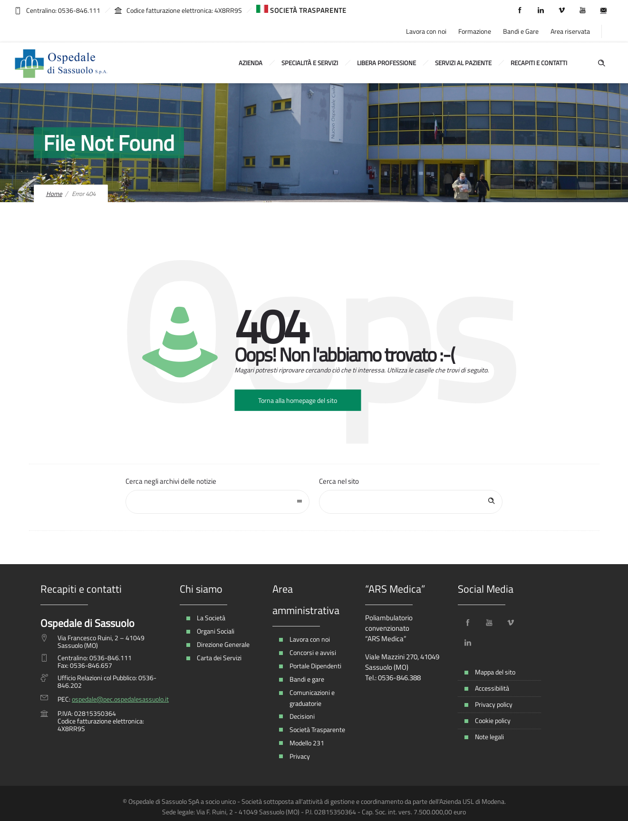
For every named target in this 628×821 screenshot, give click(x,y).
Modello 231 (307, 743)
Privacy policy (493, 704)
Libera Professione (386, 63)
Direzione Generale (223, 644)
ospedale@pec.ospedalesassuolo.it (120, 699)
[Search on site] (411, 502)
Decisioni (302, 716)
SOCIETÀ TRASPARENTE (301, 10)
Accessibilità (492, 688)
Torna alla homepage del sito (297, 400)
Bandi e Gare (521, 31)
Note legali (489, 737)
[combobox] (217, 502)
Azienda (250, 63)
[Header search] (601, 62)
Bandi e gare (307, 679)
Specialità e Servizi (309, 63)
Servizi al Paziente (463, 63)
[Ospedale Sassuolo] (61, 63)
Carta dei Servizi (219, 658)
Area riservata (570, 31)
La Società (211, 618)
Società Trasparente (317, 729)
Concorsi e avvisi (313, 652)
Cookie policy (493, 720)
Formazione (474, 31)
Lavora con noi (426, 31)
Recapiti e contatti (539, 63)
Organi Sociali (215, 631)
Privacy (300, 756)
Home (54, 193)
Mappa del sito (495, 672)
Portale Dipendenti (315, 666)
